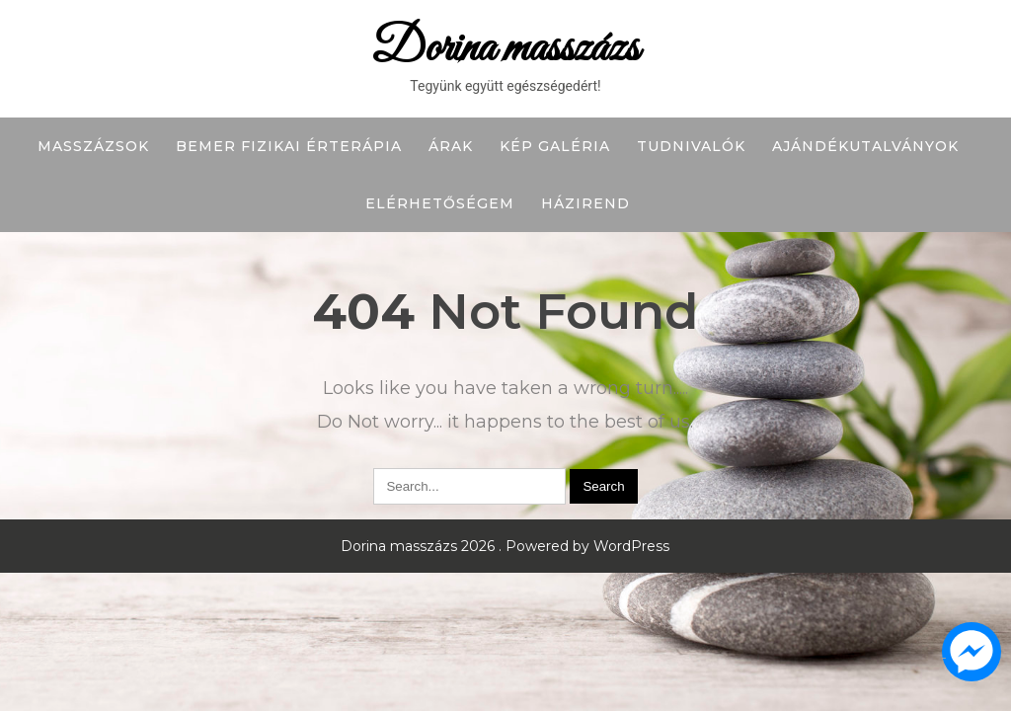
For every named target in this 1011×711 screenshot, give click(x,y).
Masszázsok (93, 146)
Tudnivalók (691, 146)
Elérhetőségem (439, 203)
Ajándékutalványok (865, 146)
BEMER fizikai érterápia (289, 146)
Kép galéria (555, 146)
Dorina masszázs (505, 49)
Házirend (585, 203)
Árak (450, 146)
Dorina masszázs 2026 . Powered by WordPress (505, 546)
